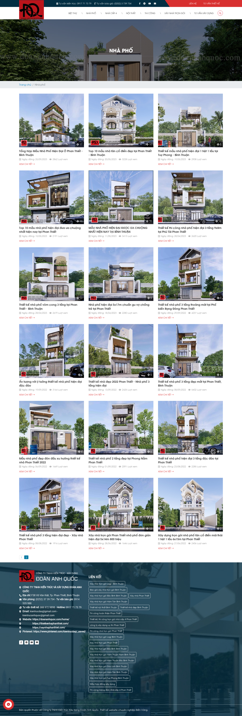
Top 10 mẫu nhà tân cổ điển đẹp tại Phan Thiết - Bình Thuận (120, 153)
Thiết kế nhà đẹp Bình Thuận (134, 607)
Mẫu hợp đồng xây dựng (102, 683)
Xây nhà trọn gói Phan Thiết (103, 642)
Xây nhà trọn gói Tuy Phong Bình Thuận (109, 677)
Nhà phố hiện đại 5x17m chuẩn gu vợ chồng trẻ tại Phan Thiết (119, 306)
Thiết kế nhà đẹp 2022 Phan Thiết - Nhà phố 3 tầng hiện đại (119, 383)
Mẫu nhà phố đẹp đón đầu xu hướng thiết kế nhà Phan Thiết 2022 (49, 460)
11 (79, 144)
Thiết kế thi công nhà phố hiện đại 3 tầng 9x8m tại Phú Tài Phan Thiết (189, 230)
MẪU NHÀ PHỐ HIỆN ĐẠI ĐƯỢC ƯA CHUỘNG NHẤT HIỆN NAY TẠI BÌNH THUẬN (118, 230)
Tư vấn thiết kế (211, 3)
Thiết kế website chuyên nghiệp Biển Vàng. (124, 709)
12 (149, 528)
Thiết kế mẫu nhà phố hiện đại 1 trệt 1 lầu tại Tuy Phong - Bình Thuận (188, 153)
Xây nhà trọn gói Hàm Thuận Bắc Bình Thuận (112, 660)
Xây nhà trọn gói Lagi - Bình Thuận (107, 583)
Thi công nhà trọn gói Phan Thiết (106, 630)
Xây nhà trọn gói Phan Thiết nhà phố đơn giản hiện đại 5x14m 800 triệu (120, 537)
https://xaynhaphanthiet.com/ (48, 627)
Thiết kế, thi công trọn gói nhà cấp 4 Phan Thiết (113, 619)
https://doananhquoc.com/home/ (50, 619)
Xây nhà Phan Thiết (139, 595)
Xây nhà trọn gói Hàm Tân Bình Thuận (108, 601)
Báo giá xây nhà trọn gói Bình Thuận (108, 589)
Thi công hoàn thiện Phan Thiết (105, 613)
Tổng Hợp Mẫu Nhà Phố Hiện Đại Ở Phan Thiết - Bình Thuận (51, 153)
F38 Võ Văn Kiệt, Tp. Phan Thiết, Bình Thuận (55, 595)
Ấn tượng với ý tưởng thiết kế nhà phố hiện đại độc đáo (50, 383)
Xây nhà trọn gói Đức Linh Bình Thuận (108, 666)
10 (149, 144)
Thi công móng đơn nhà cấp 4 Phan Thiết (110, 689)
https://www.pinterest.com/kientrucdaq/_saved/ (59, 631)
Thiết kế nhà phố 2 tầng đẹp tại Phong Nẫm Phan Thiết (118, 460)
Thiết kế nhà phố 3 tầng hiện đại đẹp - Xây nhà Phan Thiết (51, 537)
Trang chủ (25, 84)
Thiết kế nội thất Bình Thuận (103, 607)
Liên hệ (193, 3)
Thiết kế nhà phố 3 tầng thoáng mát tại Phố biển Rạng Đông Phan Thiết (187, 306)
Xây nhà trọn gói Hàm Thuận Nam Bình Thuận (112, 654)
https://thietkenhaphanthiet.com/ (50, 623)
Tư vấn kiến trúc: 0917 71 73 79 (75, 3)
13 (218, 221)
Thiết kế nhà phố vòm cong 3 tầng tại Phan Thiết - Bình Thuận (48, 306)
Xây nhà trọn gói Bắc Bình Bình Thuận (108, 595)
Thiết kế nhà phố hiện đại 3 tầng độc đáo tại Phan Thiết (188, 460)
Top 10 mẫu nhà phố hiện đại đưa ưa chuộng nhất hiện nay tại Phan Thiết (50, 230)
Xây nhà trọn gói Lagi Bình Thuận (106, 636)
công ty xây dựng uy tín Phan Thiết (107, 624)
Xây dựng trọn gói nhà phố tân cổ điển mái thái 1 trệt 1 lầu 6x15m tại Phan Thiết (190, 537)
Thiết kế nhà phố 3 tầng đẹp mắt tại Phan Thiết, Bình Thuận (189, 383)
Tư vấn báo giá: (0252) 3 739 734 (114, 3)
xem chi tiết (27, 164)
